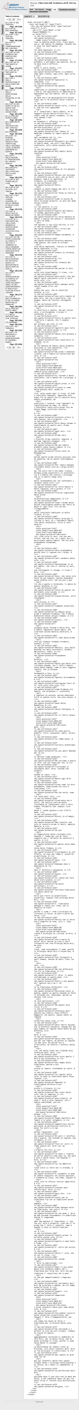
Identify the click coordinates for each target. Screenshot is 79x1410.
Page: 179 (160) (16, 88)
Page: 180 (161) (16, 102)
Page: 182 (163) (16, 120)
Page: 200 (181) (16, 320)
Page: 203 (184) (16, 344)
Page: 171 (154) (16, 60)
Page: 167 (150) (16, 50)
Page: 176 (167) (16, 76)
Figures (3, 48)
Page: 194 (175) (16, 235)
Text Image (39, 10)
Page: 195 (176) (16, 271)
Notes (3, 67)
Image (48, 10)
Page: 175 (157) (16, 68)
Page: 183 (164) (16, 130)
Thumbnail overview (67, 10)
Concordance (3, 77)
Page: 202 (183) (16, 330)
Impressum (39, 1402)
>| (48, 16)
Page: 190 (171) (16, 185)
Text (31, 10)
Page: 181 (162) (16, 114)
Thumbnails (3, 29)
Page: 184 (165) (16, 154)
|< (29, 16)
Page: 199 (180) (16, 307)
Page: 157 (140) (16, 33)
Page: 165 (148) (16, 41)
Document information (39, 12)
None (3, 87)
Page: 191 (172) (16, 193)
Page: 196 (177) (16, 295)
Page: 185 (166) (16, 166)
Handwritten (3, 58)
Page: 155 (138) (16, 27)
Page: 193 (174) (16, 209)
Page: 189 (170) (16, 178)
